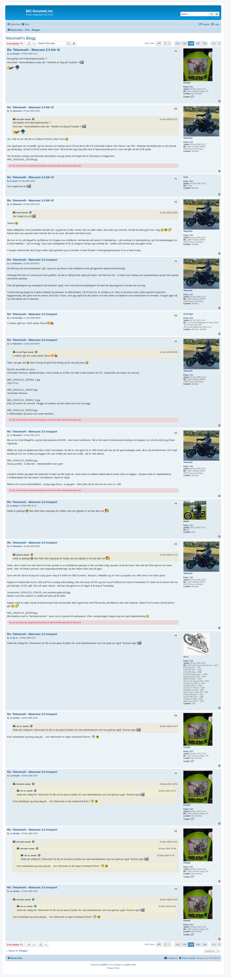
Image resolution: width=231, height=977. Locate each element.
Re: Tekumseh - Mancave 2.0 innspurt (32, 259)
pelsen (186, 521)
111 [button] (214, 43)
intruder (186, 83)
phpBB (103, 965)
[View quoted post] (33, 119)
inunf (185, 177)
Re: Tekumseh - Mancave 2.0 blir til (33, 50)
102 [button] (177, 43)
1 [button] (169, 43)
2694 (191, 318)
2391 (191, 142)
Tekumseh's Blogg (20, 38)
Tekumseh (188, 138)
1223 (191, 525)
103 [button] (184, 43)
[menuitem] (25, 24)
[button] (159, 43)
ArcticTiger (188, 314)
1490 (191, 661)
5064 (191, 87)
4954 (191, 181)
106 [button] (204, 43)
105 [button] (198, 43)
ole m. (186, 657)
